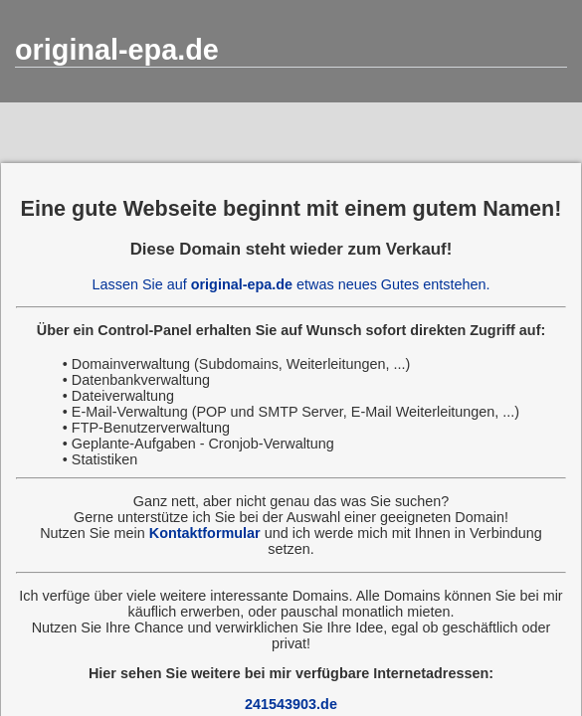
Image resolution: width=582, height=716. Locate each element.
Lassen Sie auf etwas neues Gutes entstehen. (291, 284)
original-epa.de (117, 50)
